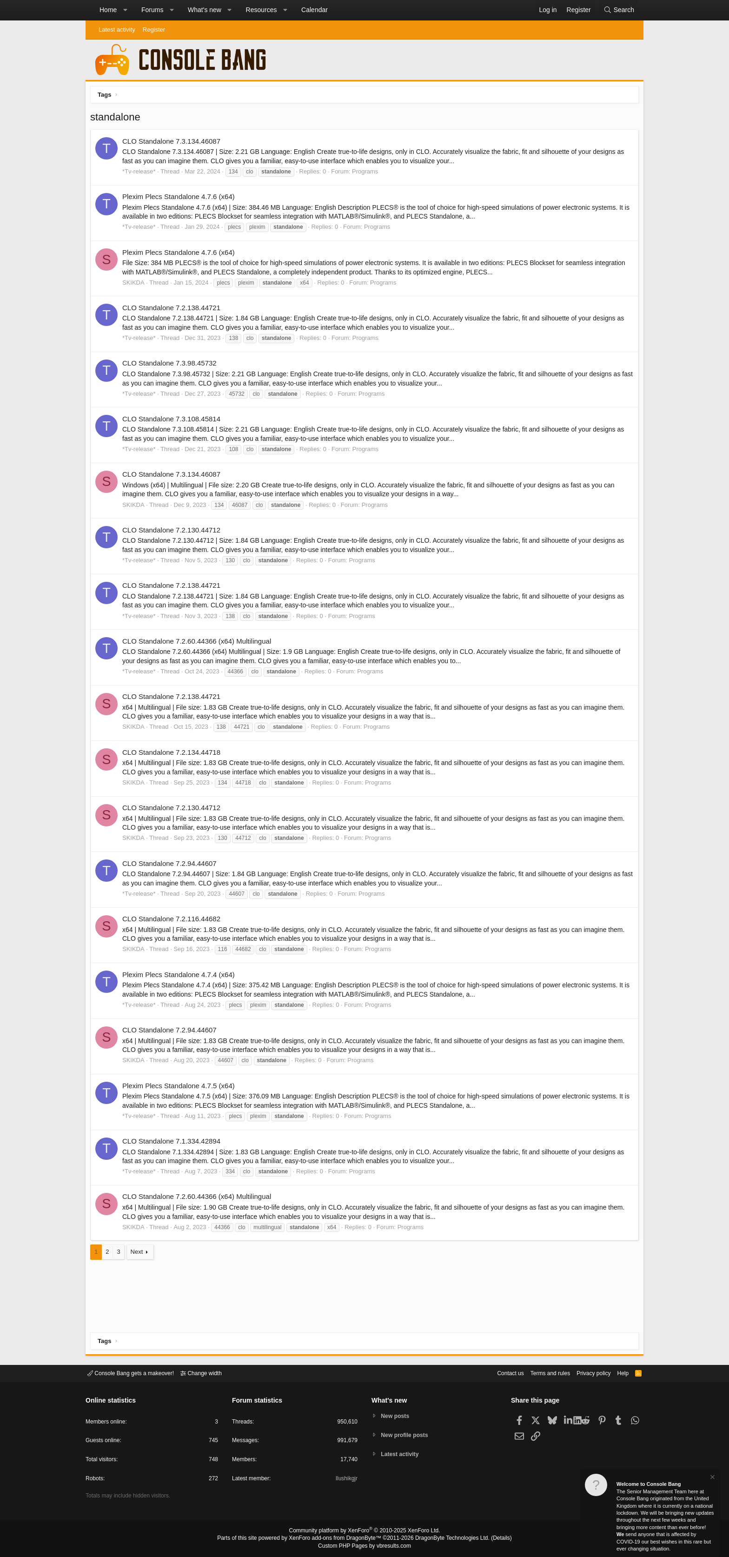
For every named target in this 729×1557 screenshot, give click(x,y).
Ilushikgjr (346, 1480)
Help (617, 1372)
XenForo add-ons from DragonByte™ (337, 1539)
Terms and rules (538, 1372)
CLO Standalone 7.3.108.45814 (174, 421)
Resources (261, 9)
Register (154, 29)
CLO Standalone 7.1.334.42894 (174, 1143)
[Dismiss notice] (712, 1478)
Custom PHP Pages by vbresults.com (364, 1546)
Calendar (314, 9)
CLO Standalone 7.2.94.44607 (172, 866)
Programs (367, 173)
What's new (204, 9)
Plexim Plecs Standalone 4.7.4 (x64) (181, 977)
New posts (397, 1415)
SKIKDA (136, 284)
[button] (125, 10)
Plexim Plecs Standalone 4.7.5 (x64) (181, 1088)
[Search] (619, 10)
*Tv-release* (141, 173)
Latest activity (117, 29)
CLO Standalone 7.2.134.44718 (174, 755)
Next (139, 1254)
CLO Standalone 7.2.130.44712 (174, 532)
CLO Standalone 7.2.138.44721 (174, 310)
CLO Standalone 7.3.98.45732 (172, 365)
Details (490, 1539)
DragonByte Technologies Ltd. (445, 1539)
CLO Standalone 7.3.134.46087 (174, 143)
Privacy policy (585, 1372)
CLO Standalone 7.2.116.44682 (174, 921)
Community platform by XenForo (364, 1532)
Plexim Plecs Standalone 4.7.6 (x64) (181, 199)
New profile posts (407, 1434)
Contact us (496, 1372)
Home (108, 9)
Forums (152, 9)
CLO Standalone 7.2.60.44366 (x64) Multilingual (199, 643)
